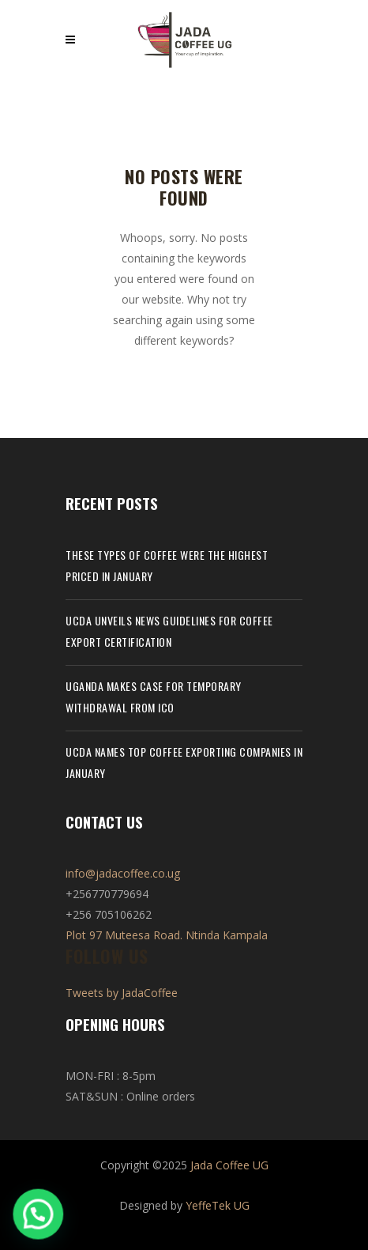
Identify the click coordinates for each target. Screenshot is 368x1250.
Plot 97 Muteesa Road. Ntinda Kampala (167, 934)
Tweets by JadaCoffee (122, 992)
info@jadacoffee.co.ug (123, 873)
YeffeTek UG (218, 1205)
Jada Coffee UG (229, 1165)
